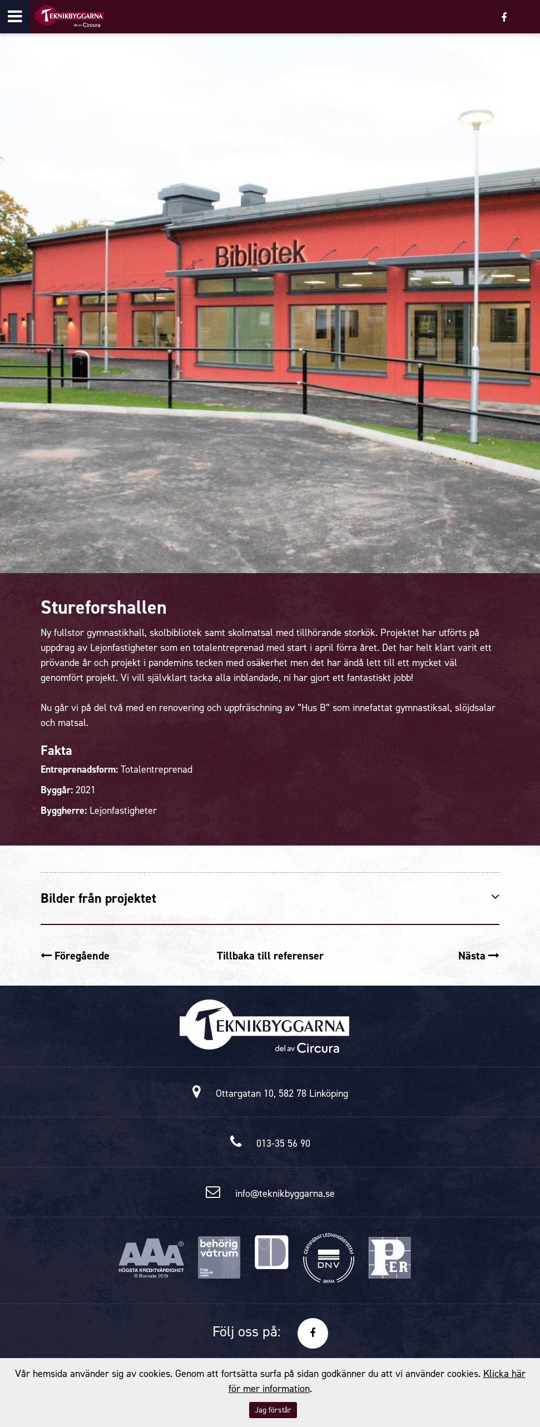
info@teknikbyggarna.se (285, 1193)
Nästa (478, 955)
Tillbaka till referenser (270, 955)
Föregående (75, 955)
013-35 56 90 (283, 1143)
